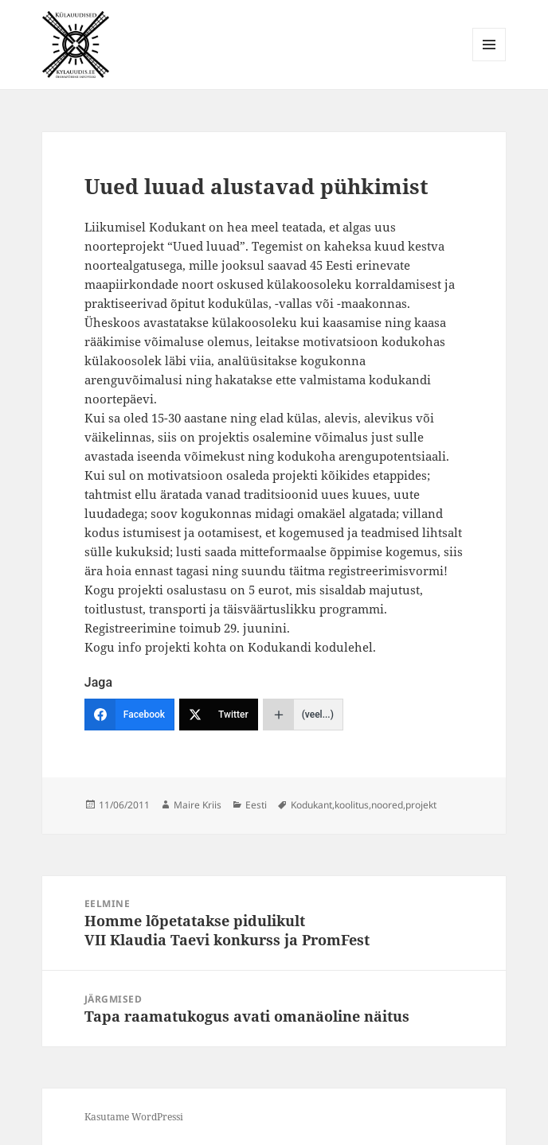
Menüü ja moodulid (489, 60)
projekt (420, 805)
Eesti (256, 805)
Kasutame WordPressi (133, 1117)
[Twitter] (218, 714)
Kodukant (311, 805)
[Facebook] (129, 714)
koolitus (352, 805)
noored (387, 805)
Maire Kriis (197, 805)
